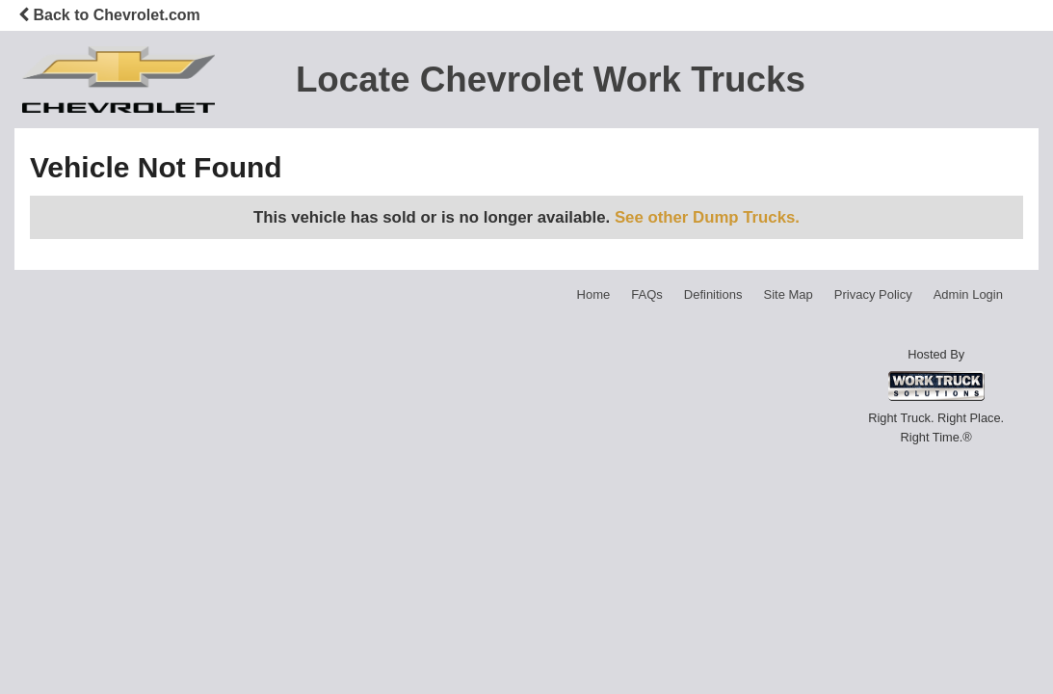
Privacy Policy (873, 294)
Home (594, 294)
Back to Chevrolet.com (109, 15)
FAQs (647, 294)
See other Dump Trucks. (707, 217)
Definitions (713, 294)
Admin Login (968, 294)
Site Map (787, 294)
